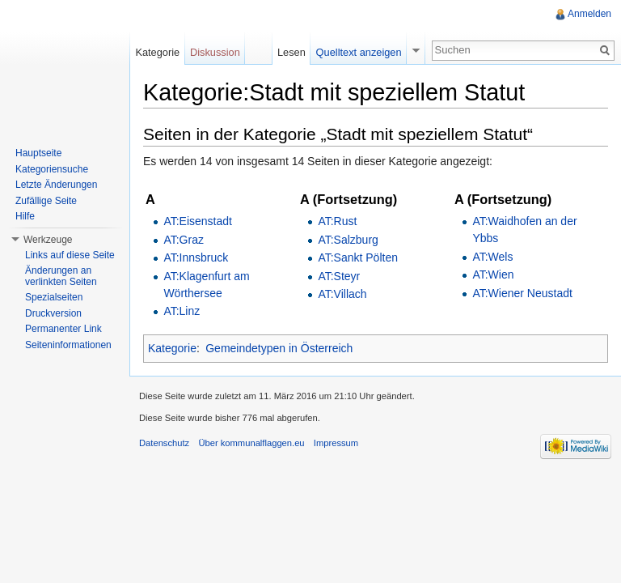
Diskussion (215, 52)
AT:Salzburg (348, 239)
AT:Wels (492, 256)
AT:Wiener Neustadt (522, 293)
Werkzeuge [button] (47, 239)
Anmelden (589, 13)
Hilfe (25, 216)
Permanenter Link (63, 328)
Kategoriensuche (51, 169)
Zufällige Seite (46, 200)
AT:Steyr (339, 276)
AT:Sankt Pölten (358, 257)
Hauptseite (38, 153)
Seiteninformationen (68, 345)
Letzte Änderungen (56, 184)
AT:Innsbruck (195, 257)
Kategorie (172, 348)
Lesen (291, 52)
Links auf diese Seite (70, 255)
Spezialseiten (53, 297)
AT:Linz (181, 310)
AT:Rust (337, 221)
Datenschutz (164, 443)
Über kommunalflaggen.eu (251, 443)
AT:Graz (183, 239)
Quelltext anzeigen (359, 52)
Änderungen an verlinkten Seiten (61, 276)
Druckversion (53, 313)
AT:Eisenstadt (197, 221)
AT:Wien (492, 274)
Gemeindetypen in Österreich (279, 348)
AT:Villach (342, 293)
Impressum (336, 443)
